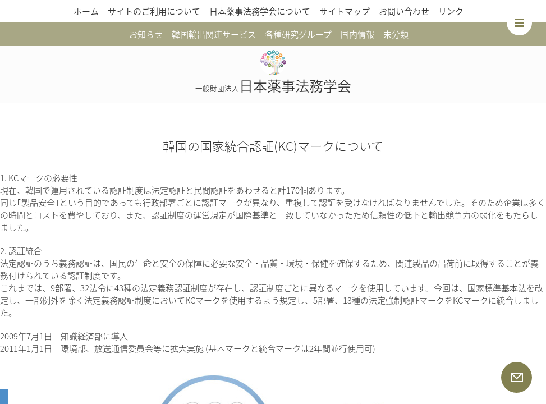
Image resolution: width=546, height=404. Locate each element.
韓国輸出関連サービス (214, 34)
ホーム (86, 11)
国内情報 (357, 34)
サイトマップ (344, 11)
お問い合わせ (404, 11)
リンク (451, 11)
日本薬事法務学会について (259, 11)
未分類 (396, 34)
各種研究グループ (298, 34)
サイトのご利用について (154, 11)
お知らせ (146, 34)
